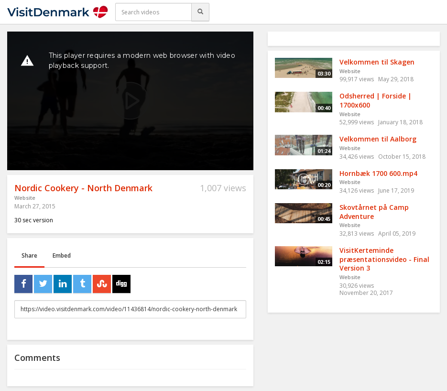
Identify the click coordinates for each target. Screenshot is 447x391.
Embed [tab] (62, 255)
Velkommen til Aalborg (377, 138)
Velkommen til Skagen (376, 61)
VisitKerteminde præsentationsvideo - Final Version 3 (384, 259)
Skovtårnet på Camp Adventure (374, 212)
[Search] (200, 12)
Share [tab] (29, 255)
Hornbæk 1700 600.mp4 (378, 173)
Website (24, 197)
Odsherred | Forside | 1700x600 (375, 100)
